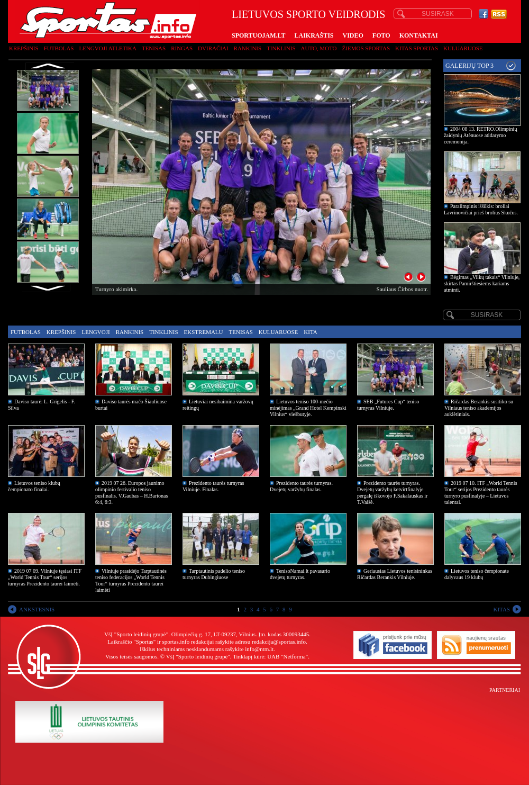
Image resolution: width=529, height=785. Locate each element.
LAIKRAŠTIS (313, 35)
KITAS (501, 609)
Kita (310, 332)
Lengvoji (95, 332)
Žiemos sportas (366, 48)
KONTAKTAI (418, 35)
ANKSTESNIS (36, 609)
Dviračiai (213, 48)
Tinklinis (281, 48)
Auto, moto (319, 48)
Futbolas (59, 48)
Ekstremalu (203, 332)
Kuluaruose (463, 48)
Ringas (182, 48)
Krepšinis (24, 48)
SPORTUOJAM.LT (258, 35)
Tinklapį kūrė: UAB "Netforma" (270, 656)
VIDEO (353, 35)
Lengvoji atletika (107, 48)
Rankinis (248, 48)
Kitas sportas (416, 48)
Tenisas (154, 48)
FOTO (381, 35)
